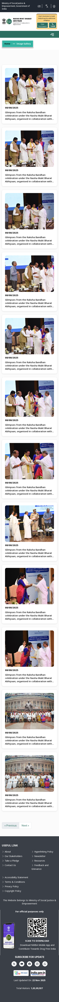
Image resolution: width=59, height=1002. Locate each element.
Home (7, 44)
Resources (38, 860)
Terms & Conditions (13, 882)
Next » (25, 825)
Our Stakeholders (12, 856)
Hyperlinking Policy (42, 851)
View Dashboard (42, 25)
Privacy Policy (10, 886)
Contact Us (9, 865)
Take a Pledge (10, 860)
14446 (52, 25)
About (6, 851)
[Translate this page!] (46, 6)
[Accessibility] (54, 6)
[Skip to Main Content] (39, 6)
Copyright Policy (11, 891)
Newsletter (38, 856)
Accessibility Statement (15, 877)
